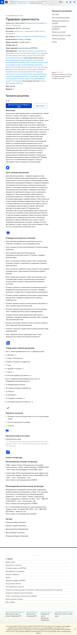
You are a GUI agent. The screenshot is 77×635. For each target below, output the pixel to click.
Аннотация (55, 14)
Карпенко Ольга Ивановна (34, 60)
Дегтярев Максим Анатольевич (16, 55)
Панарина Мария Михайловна (35, 69)
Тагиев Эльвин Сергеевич (37, 76)
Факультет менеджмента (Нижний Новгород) (30, 36)
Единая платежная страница (14, 599)
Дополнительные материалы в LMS (19, 106)
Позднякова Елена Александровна (17, 72)
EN (62, 2)
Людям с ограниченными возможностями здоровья (21, 596)
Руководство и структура (13, 565)
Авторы (54, 42)
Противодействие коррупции (15, 587)
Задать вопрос (40, 106)
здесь (39, 628)
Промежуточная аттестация (61, 35)
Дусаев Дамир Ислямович (14, 58)
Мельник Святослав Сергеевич (37, 67)
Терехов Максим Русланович (15, 79)
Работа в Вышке (10, 602)
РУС (60, 2)
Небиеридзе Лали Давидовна (15, 69)
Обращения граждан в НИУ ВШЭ (15, 580)
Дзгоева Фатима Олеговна (36, 55)
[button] (33, 555)
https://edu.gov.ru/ (32, 612)
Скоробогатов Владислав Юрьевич (17, 76)
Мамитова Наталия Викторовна (16, 67)
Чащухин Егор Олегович (13, 81)
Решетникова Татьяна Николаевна (17, 74)
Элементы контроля (58, 32)
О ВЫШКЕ (9, 559)
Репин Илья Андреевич (36, 72)
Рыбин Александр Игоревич (37, 74)
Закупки (8, 577)
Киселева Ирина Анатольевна (15, 62)
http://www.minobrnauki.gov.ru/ (15, 612)
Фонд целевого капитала (13, 583)
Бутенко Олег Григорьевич (22, 53)
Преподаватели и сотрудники (15, 571)
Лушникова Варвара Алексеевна (31, 65)
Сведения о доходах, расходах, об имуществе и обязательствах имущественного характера (34, 590)
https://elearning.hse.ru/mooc (64, 612)
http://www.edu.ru (46, 612)
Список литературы (58, 39)
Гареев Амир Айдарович (39, 53)
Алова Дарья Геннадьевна (26, 51)
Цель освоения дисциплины (61, 17)
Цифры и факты (10, 562)
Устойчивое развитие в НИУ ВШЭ (16, 568)
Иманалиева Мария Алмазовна (16, 60)
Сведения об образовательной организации (19, 593)
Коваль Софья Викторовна (34, 62)
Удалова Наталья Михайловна (35, 79)
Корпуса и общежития (12, 574)
